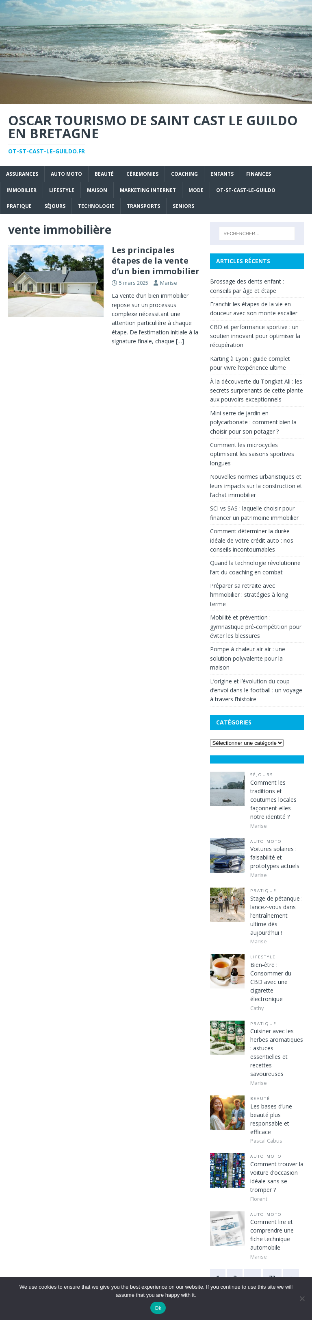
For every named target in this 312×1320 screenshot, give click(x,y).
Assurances (22, 173)
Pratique (19, 206)
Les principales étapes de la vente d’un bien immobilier (155, 260)
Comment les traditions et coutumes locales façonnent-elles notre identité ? (273, 799)
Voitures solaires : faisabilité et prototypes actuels (274, 857)
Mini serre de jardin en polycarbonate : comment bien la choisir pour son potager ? (253, 422)
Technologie (96, 206)
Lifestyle (61, 190)
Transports (143, 206)
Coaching (184, 173)
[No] (302, 1298)
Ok (157, 1308)
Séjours (54, 206)
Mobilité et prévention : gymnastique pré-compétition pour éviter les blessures (255, 626)
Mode (196, 190)
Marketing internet (148, 190)
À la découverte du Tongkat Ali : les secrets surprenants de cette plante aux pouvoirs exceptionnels (256, 390)
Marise (168, 282)
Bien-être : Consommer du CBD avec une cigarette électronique (270, 982)
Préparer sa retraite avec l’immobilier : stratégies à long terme (249, 595)
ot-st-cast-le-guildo (245, 190)
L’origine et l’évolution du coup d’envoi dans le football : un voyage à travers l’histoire (256, 690)
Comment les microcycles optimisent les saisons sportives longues (252, 454)
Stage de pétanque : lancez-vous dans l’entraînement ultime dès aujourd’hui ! (276, 915)
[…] (180, 341)
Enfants (222, 173)
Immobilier (21, 190)
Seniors (183, 206)
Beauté (104, 173)
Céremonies (142, 173)
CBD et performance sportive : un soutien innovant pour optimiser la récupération (255, 336)
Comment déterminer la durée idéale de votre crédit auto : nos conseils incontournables (251, 540)
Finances (258, 173)
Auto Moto (66, 173)
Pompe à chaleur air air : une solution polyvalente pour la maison (247, 658)
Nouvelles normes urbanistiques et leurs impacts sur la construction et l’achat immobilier (256, 486)
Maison (97, 190)
